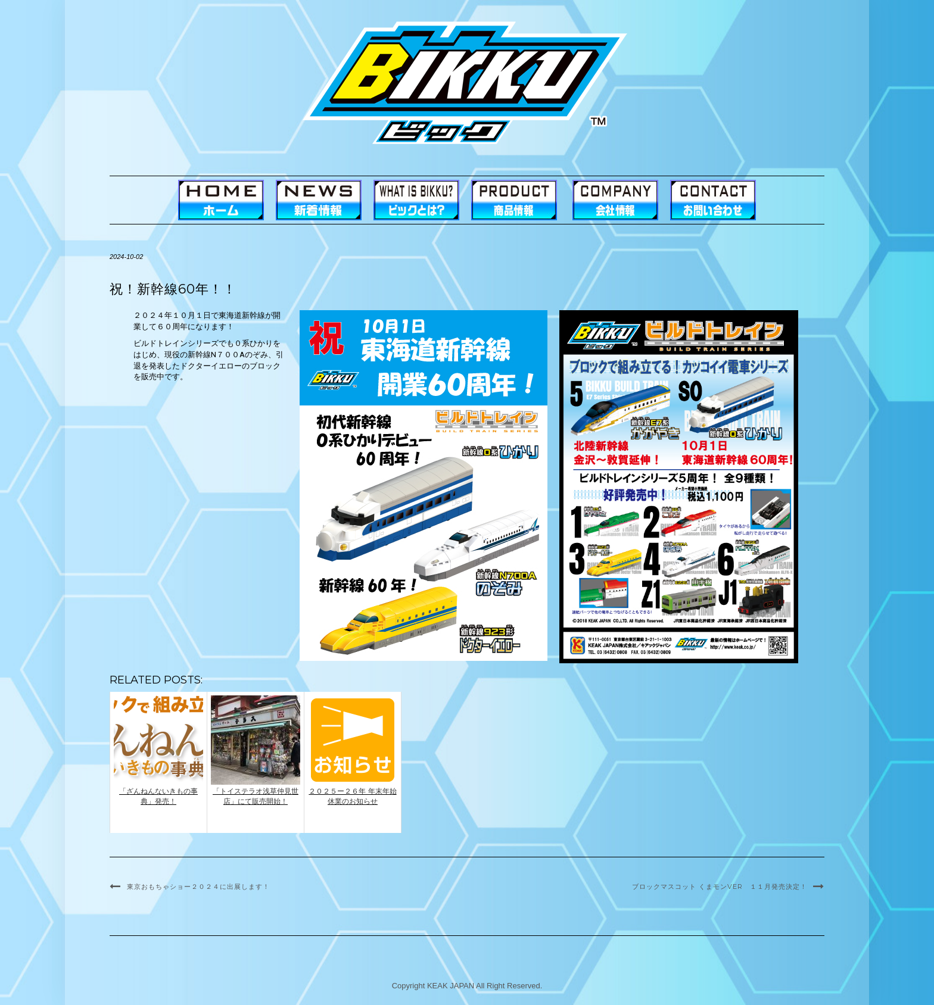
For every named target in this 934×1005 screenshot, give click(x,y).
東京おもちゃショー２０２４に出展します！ (198, 886)
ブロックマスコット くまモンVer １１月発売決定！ (719, 886)
